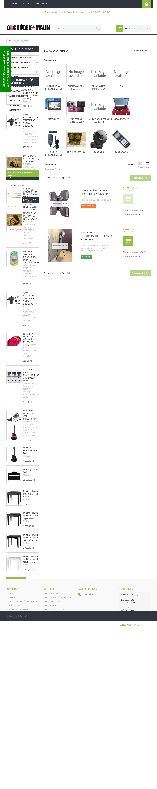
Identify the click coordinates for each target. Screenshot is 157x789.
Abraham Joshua (18, 510)
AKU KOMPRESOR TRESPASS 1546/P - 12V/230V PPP (30, 339)
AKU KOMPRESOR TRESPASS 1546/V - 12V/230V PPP (30, 161)
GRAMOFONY (16, 91)
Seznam (147, 165)
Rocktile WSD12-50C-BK (30, 578)
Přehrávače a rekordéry (20, 62)
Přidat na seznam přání (133, 210)
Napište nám (13, 748)
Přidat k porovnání (131, 214)
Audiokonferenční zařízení (21, 86)
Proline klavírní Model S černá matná (30, 621)
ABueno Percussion (19, 515)
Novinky (16, 546)
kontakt (25, 4)
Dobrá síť (12, 784)
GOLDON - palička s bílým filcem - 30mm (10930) (30, 233)
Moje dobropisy (53, 744)
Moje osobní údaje (54, 752)
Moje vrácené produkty (57, 740)
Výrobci (15, 503)
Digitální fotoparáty (18, 81)
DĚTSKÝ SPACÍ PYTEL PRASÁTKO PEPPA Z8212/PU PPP (31, 297)
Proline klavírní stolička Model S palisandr (30, 643)
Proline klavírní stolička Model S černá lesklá (30, 665)
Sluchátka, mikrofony (19, 67)
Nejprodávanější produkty (22, 122)
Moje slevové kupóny (56, 756)
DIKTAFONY (15, 110)
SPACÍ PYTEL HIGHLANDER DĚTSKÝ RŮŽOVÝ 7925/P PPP (30, 380)
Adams (13, 524)
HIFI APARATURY (17, 100)
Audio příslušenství (18, 96)
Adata (13, 529)
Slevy (9, 736)
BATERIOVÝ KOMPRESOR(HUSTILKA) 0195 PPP (37, 199)
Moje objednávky (53, 736)
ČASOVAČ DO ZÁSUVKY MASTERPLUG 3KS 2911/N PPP (31, 415)
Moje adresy (51, 748)
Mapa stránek (14, 756)
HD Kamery (14, 105)
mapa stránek (40, 4)
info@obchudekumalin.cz (133, 758)
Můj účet (49, 731)
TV (10, 72)
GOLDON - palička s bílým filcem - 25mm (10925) (30, 134)
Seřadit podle (50, 165)
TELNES (24, 784)
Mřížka (140, 165)
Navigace (13, 77)
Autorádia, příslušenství (20, 58)
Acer (12, 519)
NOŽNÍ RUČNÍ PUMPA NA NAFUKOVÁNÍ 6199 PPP (30, 257)
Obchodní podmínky (17, 752)
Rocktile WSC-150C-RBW (30, 554)
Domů (14, 4)
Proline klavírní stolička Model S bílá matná (30, 686)
